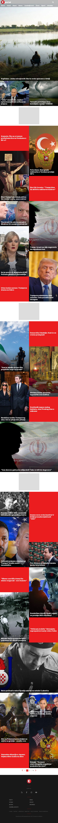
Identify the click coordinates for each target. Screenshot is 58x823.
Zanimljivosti (29, 5)
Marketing (27, 811)
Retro (20, 5)
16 (33, 770)
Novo (3, 5)
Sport (43, 5)
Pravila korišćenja (43, 811)
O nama (10, 811)
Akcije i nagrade (34, 811)
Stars (15, 5)
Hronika (50, 5)
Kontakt (15, 811)
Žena (37, 5)
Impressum (21, 811)
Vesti (9, 5)
